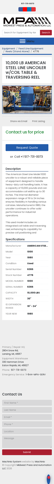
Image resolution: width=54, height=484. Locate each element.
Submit (27, 452)
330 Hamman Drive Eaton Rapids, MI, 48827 (15, 363)
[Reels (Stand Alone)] (18, 51)
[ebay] (33, 9)
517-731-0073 (27, 3)
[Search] (21, 32)
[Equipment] (8, 48)
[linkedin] (29, 9)
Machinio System (11, 461)
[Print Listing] (38, 121)
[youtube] (25, 9)
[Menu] (22, 41)
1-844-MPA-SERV (35, 374)
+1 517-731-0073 (32, 157)
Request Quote (27, 148)
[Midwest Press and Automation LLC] (23, 340)
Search (46, 32)
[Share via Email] (18, 121)
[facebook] (20, 9)
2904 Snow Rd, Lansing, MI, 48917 (12, 352)
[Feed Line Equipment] (31, 48)
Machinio (40, 461)
